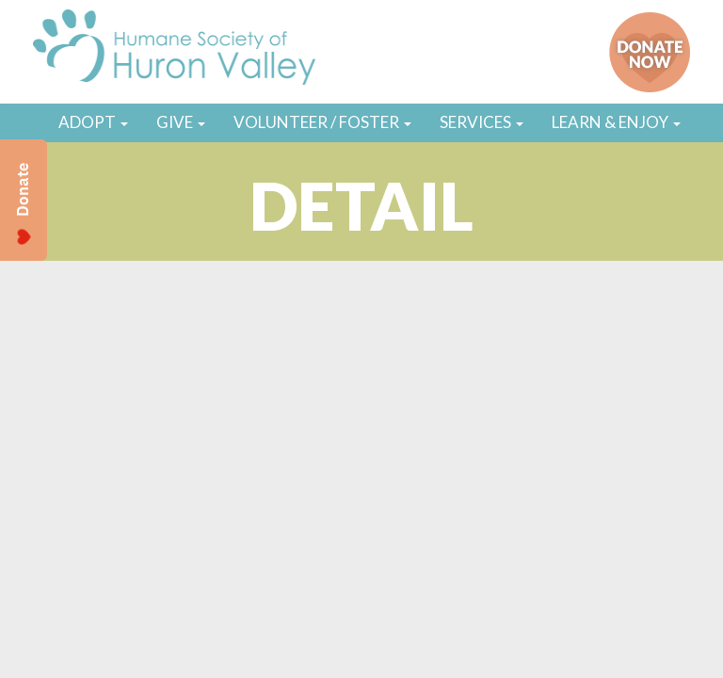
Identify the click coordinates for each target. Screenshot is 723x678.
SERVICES (481, 122)
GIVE (180, 122)
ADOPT (93, 122)
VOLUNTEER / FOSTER (322, 122)
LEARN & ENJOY (616, 122)
